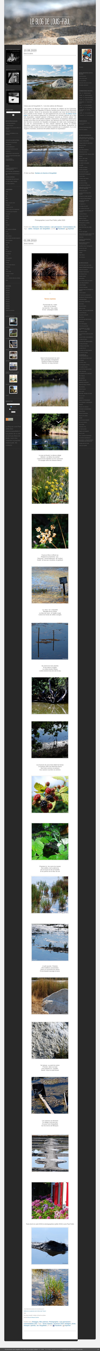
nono (80, 229)
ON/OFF (81, 404)
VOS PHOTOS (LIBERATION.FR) (10, 159)
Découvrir (8, 213)
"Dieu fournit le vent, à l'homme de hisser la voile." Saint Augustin (86, 138)
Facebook (60, 229)
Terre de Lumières (83, 129)
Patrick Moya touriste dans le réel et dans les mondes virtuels (86, 234)
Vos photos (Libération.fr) (84, 437)
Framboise (81, 109)
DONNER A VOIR (83, 160)
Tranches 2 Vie (82, 426)
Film (7, 220)
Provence (8, 267)
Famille (7, 218)
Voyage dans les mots (84, 443)
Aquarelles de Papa (10, 384)
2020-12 (7, 303)
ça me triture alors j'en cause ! (86, 280)
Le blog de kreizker (83, 343)
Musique (8, 242)
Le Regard (81, 360)
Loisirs (7, 233)
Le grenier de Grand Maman (85, 350)
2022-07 (7, 294)
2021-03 (7, 301)
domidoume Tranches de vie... (86, 297)
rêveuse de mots (83, 248)
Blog (7, 200)
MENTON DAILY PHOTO (84, 384)
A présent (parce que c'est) (85, 265)
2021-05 (7, 299)
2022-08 (7, 292)
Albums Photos (10, 316)
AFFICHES (8, 360)
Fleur (7, 222)
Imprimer (70, 229)
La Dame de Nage (83, 182)
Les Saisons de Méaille (11, 229)
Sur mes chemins (83, 422)
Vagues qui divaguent (84, 431)
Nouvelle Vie (8, 251)
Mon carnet (81, 391)
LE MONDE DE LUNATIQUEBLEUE (83, 355)
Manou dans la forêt (83, 216)
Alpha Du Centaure (83, 269)
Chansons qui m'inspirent (11, 211)
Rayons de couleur (83, 415)
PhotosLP (8, 131)
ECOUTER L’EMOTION (84, 301)
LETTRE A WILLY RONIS (11, 181)
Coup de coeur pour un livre (85, 82)
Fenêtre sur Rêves (83, 167)
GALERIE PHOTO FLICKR (12, 149)
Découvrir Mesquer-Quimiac (33, 1317)
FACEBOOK (8, 144)
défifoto (7, 216)
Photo (7, 255)
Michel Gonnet (82, 389)
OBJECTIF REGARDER (84, 400)
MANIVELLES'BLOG (83, 382)
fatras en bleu (82, 308)
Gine (80, 105)
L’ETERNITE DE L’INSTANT (85, 373)
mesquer (36, 229)
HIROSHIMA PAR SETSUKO (12, 179)
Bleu (7, 198)
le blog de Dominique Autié (85, 127)
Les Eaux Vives (82, 362)
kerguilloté (46, 229)
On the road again (83, 231)
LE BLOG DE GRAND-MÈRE (85, 341)
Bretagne (8, 205)
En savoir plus (79, 1349)
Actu (7, 193)
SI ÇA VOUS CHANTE (84, 420)
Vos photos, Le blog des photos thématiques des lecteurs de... (86, 440)
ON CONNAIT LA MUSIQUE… (86, 402)
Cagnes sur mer (9, 207)
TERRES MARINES (10, 177)
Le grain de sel (82, 348)
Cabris (7, 395)
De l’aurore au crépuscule (85, 295)
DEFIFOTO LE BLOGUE (11, 142)
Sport (7, 269)
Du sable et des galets (84, 163)
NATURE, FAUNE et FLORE (85, 393)
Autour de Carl (82, 145)
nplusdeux (81, 397)
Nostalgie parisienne (83, 85)
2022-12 (7, 288)
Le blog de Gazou (83, 339)
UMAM (80, 252)
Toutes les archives (10, 310)
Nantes (7, 247)
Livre (7, 231)
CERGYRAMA (82, 285)
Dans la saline (28, 53)
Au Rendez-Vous (83, 274)
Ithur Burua (81, 317)
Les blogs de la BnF (83, 206)
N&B (7, 244)
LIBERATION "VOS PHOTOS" (12, 153)
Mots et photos (9, 240)
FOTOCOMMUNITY (10, 146)
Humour (7, 224)
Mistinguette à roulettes (84, 222)
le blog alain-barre (83, 190)
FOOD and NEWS (83, 169)
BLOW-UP (81, 147)
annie (80, 97)
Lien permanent (56, 227)
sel (41, 229)
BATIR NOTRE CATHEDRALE (12, 171)
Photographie (9, 258)
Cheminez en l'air (83, 151)
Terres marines (9, 349)
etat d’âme (81, 303)
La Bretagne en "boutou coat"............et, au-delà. (84, 329)
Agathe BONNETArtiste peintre (86, 267)
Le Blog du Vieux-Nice (84, 345)
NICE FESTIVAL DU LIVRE (85, 227)
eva (80, 93)
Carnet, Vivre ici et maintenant (12, 209)
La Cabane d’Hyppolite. (11, 338)
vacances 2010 (58, 1324)
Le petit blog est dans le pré (85, 358)
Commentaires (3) (69, 227)
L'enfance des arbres (83, 178)
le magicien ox (82, 204)
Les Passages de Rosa (84, 364)
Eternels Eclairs (82, 306)
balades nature (82, 276)
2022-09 (7, 290)
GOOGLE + (8, 151)
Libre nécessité (82, 371)
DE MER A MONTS (10, 183)
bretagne (68, 1324)
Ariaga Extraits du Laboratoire (86, 143)
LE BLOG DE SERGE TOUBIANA (84, 201)
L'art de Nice (82, 176)
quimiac (33, 1325)
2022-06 (7, 297)
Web (7, 280)
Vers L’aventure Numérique (85, 435)
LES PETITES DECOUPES (85, 369)
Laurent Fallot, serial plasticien (86, 337)
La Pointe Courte (9, 327)
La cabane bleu (82, 180)
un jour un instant (9, 273)
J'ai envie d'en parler (83, 171)
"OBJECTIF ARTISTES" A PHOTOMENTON (11, 169)
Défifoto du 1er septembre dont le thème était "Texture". (35, 1311)
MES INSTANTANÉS (83, 220)
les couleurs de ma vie (84, 208)
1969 (7, 191)
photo (74, 1324)
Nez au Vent (82, 395)
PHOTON (81, 237)
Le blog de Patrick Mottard (85, 198)
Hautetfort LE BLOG (83, 314)
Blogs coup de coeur (10, 202)
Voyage (7, 275)
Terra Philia (81, 424)
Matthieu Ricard (82, 218)
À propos (81, 67)
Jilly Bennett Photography (85, 174)
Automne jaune (82, 76)
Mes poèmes (9, 236)
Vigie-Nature (82, 254)
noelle (80, 95)
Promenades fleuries (10, 264)
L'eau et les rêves (83, 78)
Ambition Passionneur (84, 271)
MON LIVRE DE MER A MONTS (13, 238)
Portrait (7, 262)
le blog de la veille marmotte (85, 196)
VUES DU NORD (83, 445)
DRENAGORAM (82, 299)
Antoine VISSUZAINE (84, 140)
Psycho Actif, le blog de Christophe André (84, 243)
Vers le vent (81, 433)
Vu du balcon (82, 257)
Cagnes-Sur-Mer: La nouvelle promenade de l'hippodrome (12, 372)
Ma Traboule (82, 375)
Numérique (8, 253)
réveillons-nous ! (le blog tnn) (85, 246)
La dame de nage (83, 331)
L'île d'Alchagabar (83, 323)
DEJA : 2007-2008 (83, 158)
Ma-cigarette (82, 378)
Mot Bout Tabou (82, 225)
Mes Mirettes (82, 386)
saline (30, 229)
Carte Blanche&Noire (10, 123)
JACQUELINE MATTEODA (85, 319)
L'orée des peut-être (83, 326)
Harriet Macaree (82, 312)
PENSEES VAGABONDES (85, 409)
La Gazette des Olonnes (84, 185)
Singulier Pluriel (82, 250)
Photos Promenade (83, 413)
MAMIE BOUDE (82, 380)
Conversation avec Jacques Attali (86, 154)
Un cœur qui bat (82, 428)
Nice (7, 249)
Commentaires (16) (30, 1324)
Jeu (6, 227)
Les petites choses (83, 366)
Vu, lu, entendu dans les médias (13, 278)
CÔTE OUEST (82, 292)
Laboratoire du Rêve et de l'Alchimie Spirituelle (85, 188)
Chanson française (83, 287)
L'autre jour (81, 321)
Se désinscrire (13, 409)
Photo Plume (82, 411)
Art (6, 196)
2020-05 (7, 308)
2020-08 (7, 306)
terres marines (47, 1324)
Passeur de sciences (83, 406)
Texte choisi (8, 271)
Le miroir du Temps (83, 352)
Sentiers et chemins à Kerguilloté (45, 173)
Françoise (81, 101)
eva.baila (81, 165)
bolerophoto (81, 278)
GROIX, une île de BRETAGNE (86, 310)
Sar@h (80, 417)
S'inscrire (13, 406)
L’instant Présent (9, 125)
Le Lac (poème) (82, 80)
